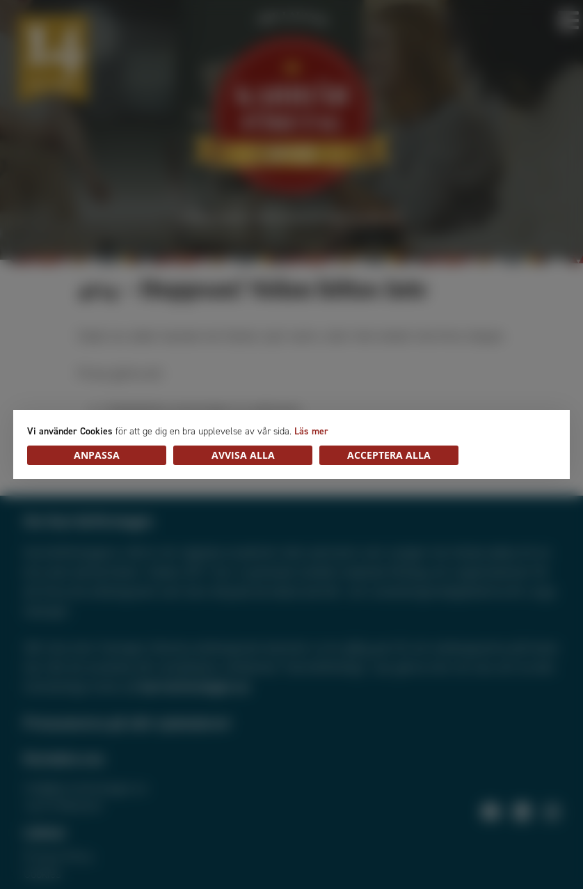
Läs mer (311, 431)
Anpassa (97, 455)
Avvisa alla (243, 455)
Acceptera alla (389, 455)
